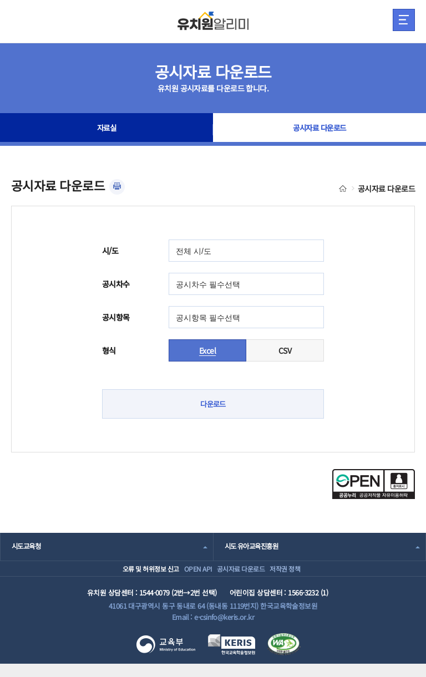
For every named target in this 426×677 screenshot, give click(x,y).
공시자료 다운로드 (320, 130)
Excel (207, 350)
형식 (109, 350)
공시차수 (116, 283)
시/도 (110, 250)
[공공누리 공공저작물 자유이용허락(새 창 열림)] (373, 496)
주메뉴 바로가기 (0, 0)
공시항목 (116, 317)
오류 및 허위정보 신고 (124, 574)
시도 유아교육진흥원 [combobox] (254, 547)
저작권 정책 (302, 574)
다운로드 (213, 404)
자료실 (106, 130)
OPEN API (186, 574)
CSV (284, 350)
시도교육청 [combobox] (27, 547)
